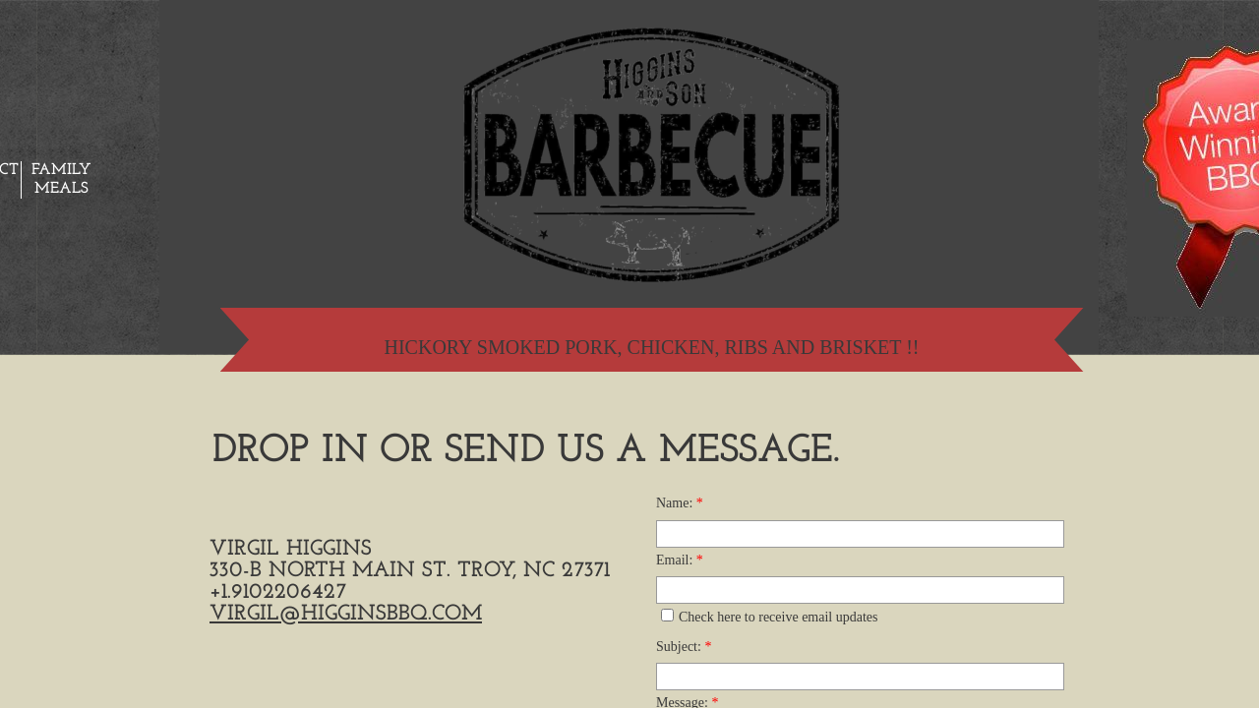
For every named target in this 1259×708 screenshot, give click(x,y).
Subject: (683, 646)
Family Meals (61, 179)
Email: (679, 560)
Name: (679, 503)
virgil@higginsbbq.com (346, 614)
